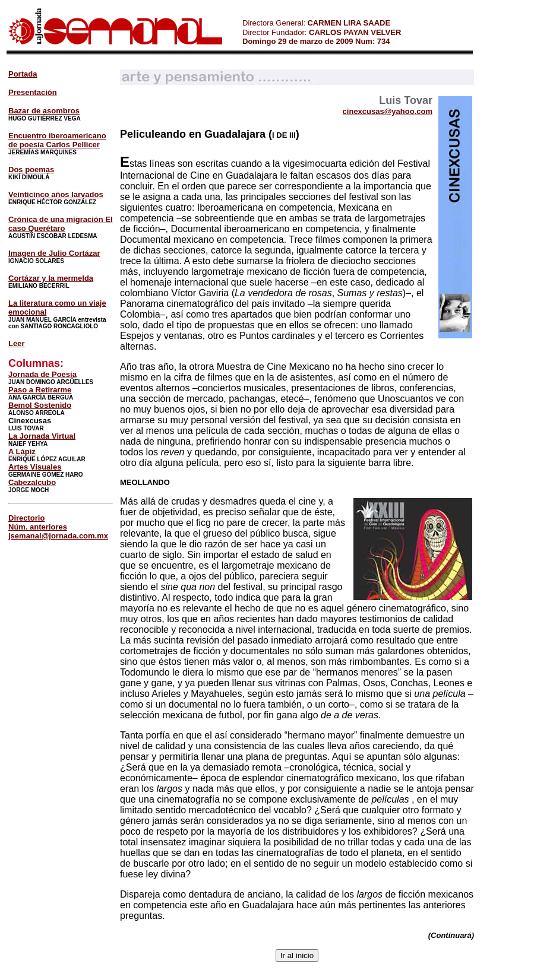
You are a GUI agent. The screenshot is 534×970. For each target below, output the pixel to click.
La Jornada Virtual (41, 436)
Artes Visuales (34, 466)
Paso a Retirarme (39, 389)
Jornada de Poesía (42, 374)
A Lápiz (22, 451)
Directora (258, 22)
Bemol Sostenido (39, 405)
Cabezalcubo (32, 482)
